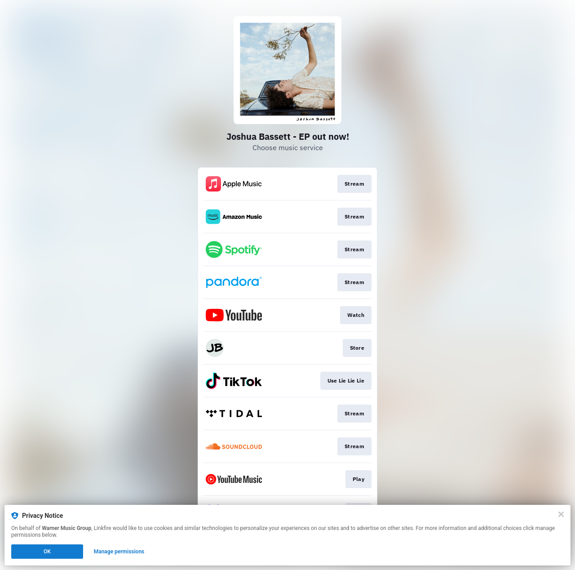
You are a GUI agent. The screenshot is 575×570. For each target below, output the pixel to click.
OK (47, 551)
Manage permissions (119, 551)
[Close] (561, 514)
